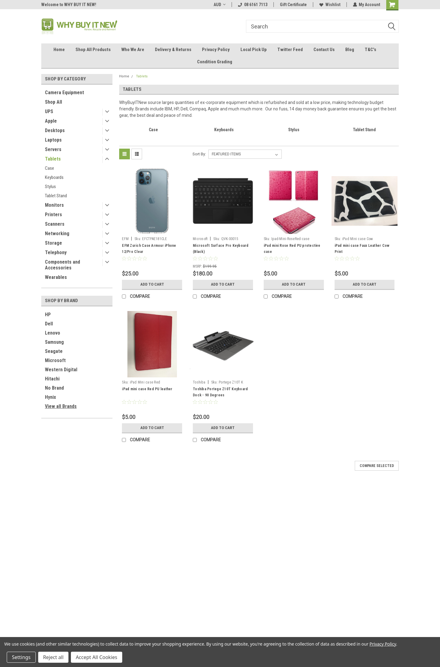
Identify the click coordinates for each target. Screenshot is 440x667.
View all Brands (61, 406)
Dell (49, 324)
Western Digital (61, 369)
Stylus (50, 186)
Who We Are (132, 49)
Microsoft (55, 360)
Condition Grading (214, 62)
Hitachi (52, 379)
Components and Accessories (62, 265)
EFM (125, 239)
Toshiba (199, 382)
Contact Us (324, 49)
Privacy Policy (216, 49)
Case (49, 168)
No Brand (54, 388)
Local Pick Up (253, 49)
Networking (57, 233)
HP (48, 314)
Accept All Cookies (96, 657)
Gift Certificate (293, 4)
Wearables (56, 277)
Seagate (54, 351)
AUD (219, 4)
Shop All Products (93, 49)
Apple (51, 121)
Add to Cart (152, 284)
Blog (349, 49)
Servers (53, 149)
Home (59, 49)
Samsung (54, 342)
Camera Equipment (64, 92)
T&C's (370, 49)
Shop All (53, 102)
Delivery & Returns (173, 49)
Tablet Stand (56, 195)
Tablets (53, 159)
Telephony (56, 252)
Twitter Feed (290, 49)
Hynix (50, 397)
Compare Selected (377, 466)
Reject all (53, 657)
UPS (49, 111)
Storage (53, 243)
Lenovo (52, 333)
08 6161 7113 (252, 4)
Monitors (54, 205)
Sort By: (199, 154)
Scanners (54, 224)
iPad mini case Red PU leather (147, 389)
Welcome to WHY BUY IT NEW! (68, 4)
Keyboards (54, 177)
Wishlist (329, 4)
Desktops (55, 130)
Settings (21, 657)
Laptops (53, 140)
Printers (53, 214)
